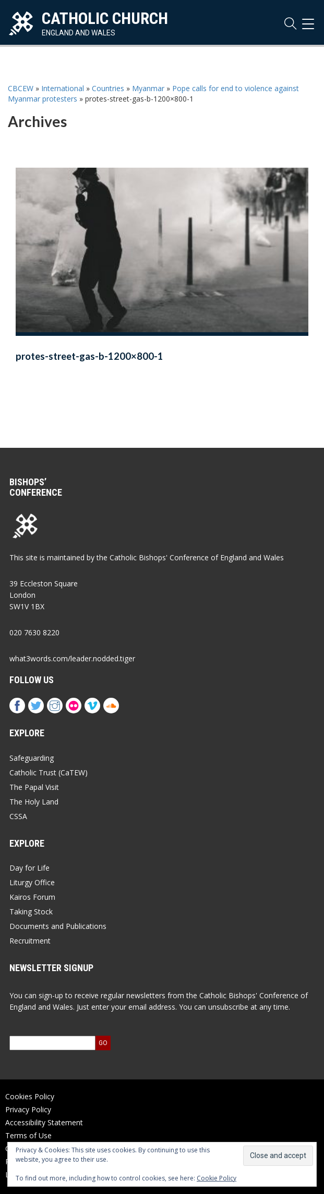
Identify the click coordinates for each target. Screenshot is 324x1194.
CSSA (18, 816)
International (62, 88)
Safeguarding (31, 758)
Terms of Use (28, 1135)
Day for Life (29, 868)
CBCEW (20, 88)
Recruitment (30, 941)
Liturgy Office (32, 882)
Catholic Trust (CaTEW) (48, 772)
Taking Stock (31, 911)
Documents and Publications (57, 926)
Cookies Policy (29, 1096)
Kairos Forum (32, 897)
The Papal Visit (34, 787)
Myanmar (148, 88)
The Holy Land (33, 802)
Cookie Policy (216, 1178)
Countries (108, 88)
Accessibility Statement (44, 1122)
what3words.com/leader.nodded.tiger (72, 658)
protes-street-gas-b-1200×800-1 (89, 356)
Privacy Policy (28, 1109)
